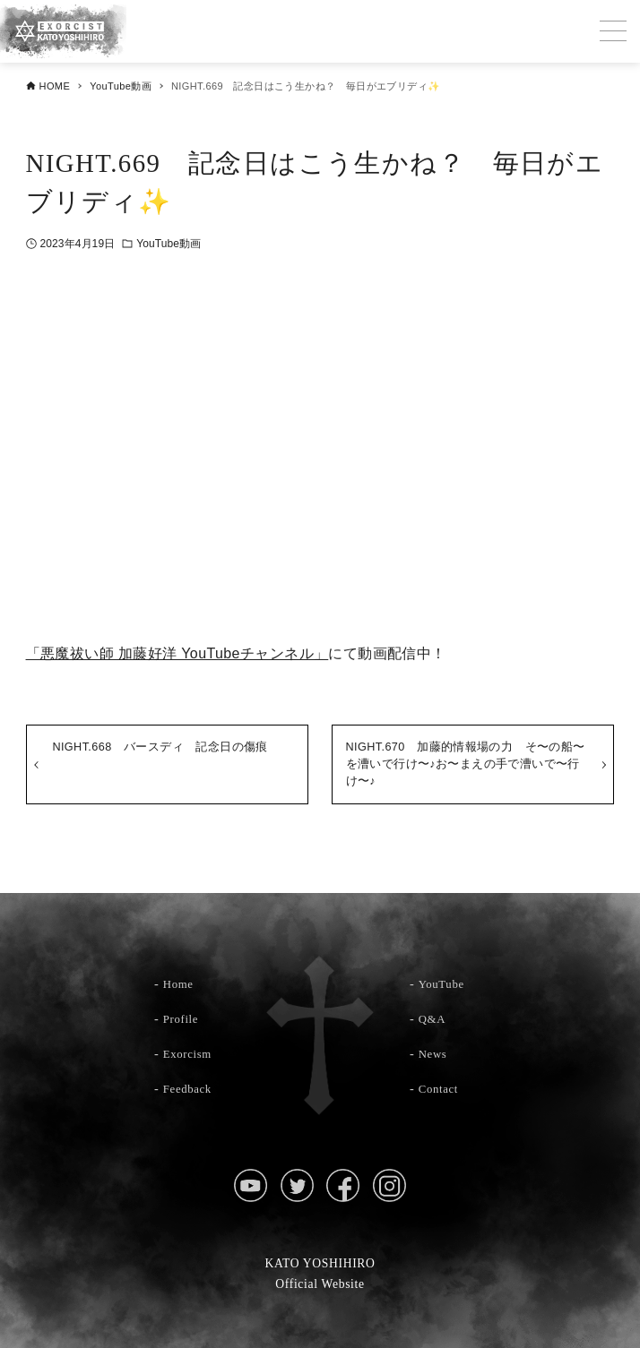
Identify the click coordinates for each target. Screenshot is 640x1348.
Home (180, 983)
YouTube (443, 983)
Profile (183, 1018)
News (435, 1053)
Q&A (434, 1018)
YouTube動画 (168, 243)
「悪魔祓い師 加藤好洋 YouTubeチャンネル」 (177, 653)
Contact (441, 1088)
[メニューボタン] (613, 31)
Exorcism (190, 1053)
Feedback (190, 1088)
